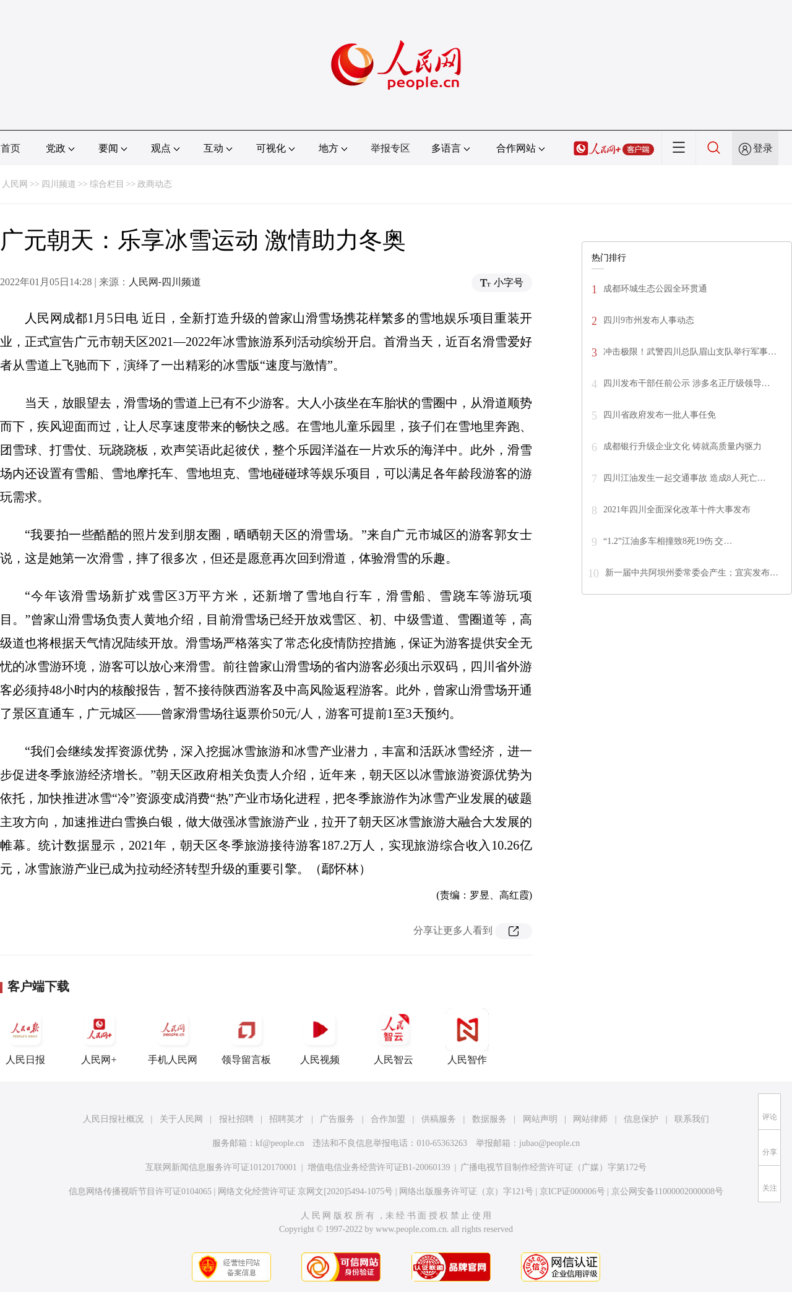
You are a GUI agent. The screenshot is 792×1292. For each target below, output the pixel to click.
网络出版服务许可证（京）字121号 (466, 1191)
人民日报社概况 (113, 1119)
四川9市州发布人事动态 (648, 320)
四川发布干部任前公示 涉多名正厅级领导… (686, 383)
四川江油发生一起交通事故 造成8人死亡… (684, 478)
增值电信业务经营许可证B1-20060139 (379, 1167)
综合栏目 (107, 184)
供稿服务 (438, 1119)
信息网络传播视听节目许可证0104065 (140, 1191)
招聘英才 (286, 1119)
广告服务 (337, 1119)
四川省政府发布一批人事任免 (659, 415)
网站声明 (540, 1119)
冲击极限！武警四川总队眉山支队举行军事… (690, 351)
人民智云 (393, 1036)
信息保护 (641, 1119)
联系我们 (691, 1119)
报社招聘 (236, 1119)
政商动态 (154, 184)
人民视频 (320, 1036)
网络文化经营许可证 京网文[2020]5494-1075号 (306, 1191)
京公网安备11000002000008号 (667, 1191)
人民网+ (99, 1036)
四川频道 (58, 184)
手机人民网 (172, 1036)
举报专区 (390, 148)
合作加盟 (388, 1119)
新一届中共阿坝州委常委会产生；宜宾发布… (691, 572)
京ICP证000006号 (572, 1191)
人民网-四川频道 (165, 282)
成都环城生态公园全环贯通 (655, 288)
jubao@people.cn (549, 1143)
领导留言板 (246, 1036)
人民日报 (25, 1036)
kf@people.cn (280, 1143)
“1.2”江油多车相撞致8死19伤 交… (667, 541)
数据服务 (489, 1119)
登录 (763, 148)
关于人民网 (181, 1119)
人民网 (15, 184)
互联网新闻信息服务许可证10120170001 (221, 1167)
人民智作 (467, 1036)
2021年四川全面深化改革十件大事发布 (677, 509)
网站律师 (590, 1119)
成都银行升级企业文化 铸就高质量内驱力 (682, 446)
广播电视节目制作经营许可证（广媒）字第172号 (553, 1167)
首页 (10, 148)
